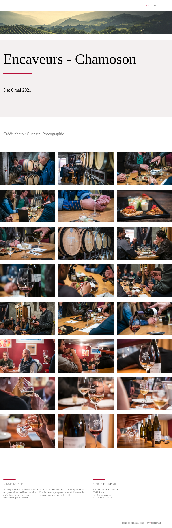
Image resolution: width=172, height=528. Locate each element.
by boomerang (154, 523)
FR (147, 5)
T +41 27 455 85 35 (102, 497)
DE (155, 5)
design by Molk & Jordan (133, 523)
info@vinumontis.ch (103, 495)
